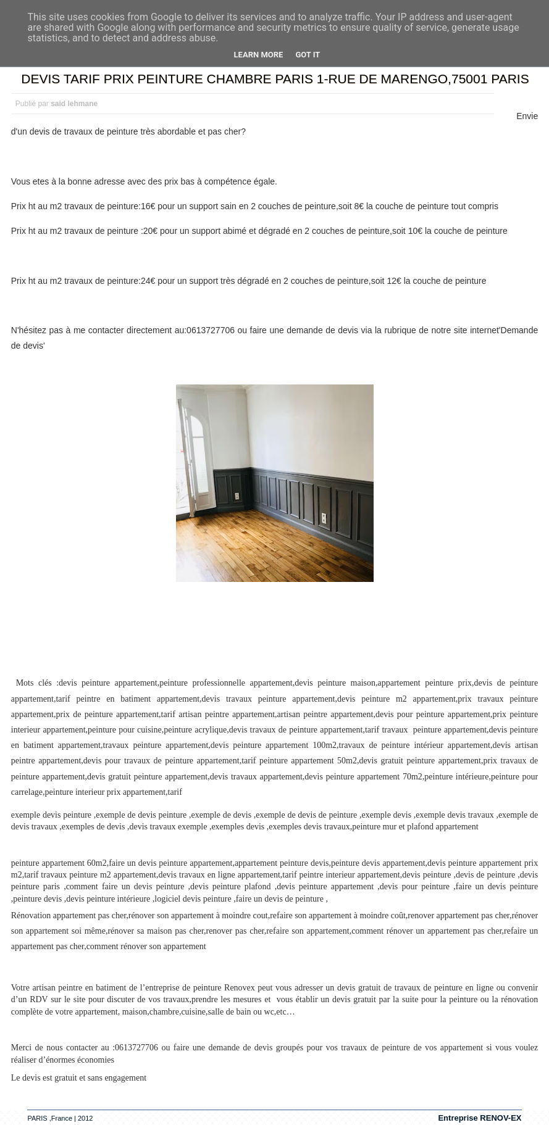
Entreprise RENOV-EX (479, 1118)
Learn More (258, 54)
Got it (307, 54)
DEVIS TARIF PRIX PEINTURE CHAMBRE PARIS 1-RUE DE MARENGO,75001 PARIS (275, 79)
